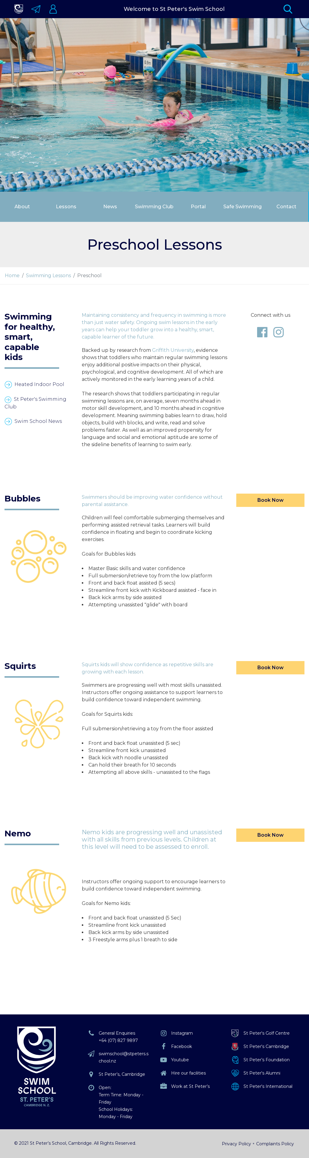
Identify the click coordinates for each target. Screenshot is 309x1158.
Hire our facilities (188, 1073)
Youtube (180, 1059)
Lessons (66, 206)
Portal (198, 206)
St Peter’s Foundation (267, 1059)
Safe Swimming (242, 206)
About (22, 206)
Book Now (270, 500)
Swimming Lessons (48, 275)
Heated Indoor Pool (39, 384)
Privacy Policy (236, 1144)
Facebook (181, 1046)
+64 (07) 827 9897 (118, 1040)
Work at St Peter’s (190, 1086)
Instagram (182, 1033)
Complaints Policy (275, 1144)
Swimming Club (154, 206)
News (110, 206)
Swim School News (38, 421)
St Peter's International (268, 1086)
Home (12, 275)
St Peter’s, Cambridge (122, 1074)
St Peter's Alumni (262, 1073)
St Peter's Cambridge (266, 1046)
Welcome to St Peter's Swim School (174, 9)
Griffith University (173, 350)
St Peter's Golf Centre (267, 1033)
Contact (286, 206)
